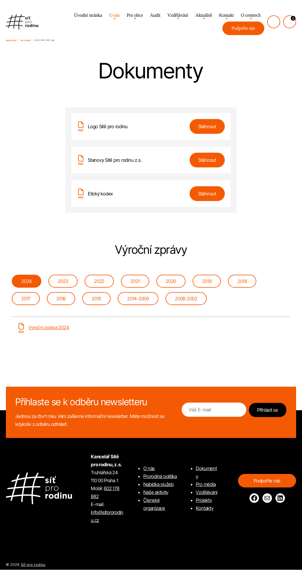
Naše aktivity (155, 492)
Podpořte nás (243, 28)
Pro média (206, 484)
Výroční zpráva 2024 (48, 328)
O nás (114, 15)
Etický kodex (100, 194)
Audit (155, 15)
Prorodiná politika (160, 477)
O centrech (251, 15)
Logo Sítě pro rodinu (108, 126)
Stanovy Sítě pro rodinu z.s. (115, 160)
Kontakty (204, 508)
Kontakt (226, 15)
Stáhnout (207, 126)
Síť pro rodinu (33, 565)
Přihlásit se (267, 410)
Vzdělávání (178, 15)
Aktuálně (203, 15)
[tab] (26, 281)
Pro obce (135, 15)
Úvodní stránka (88, 15)
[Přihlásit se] (273, 22)
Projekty (204, 500)
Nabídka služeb (158, 484)
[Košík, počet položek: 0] (289, 22)
